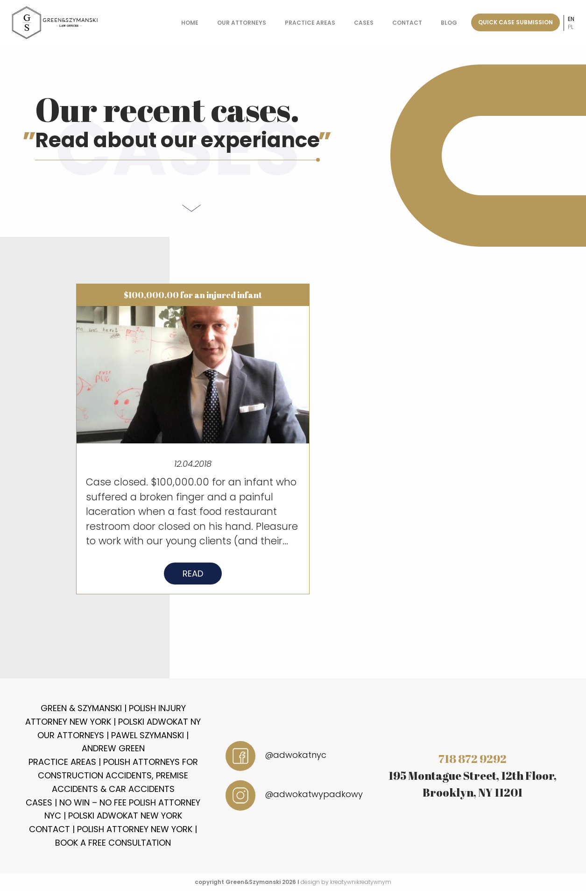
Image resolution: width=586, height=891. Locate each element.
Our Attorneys (241, 23)
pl (570, 27)
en (571, 19)
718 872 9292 (472, 758)
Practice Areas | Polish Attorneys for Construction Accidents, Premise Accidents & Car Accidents (113, 775)
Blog (449, 23)
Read (193, 577)
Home (189, 23)
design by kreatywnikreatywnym (346, 882)
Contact (407, 23)
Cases (364, 23)
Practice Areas (310, 23)
